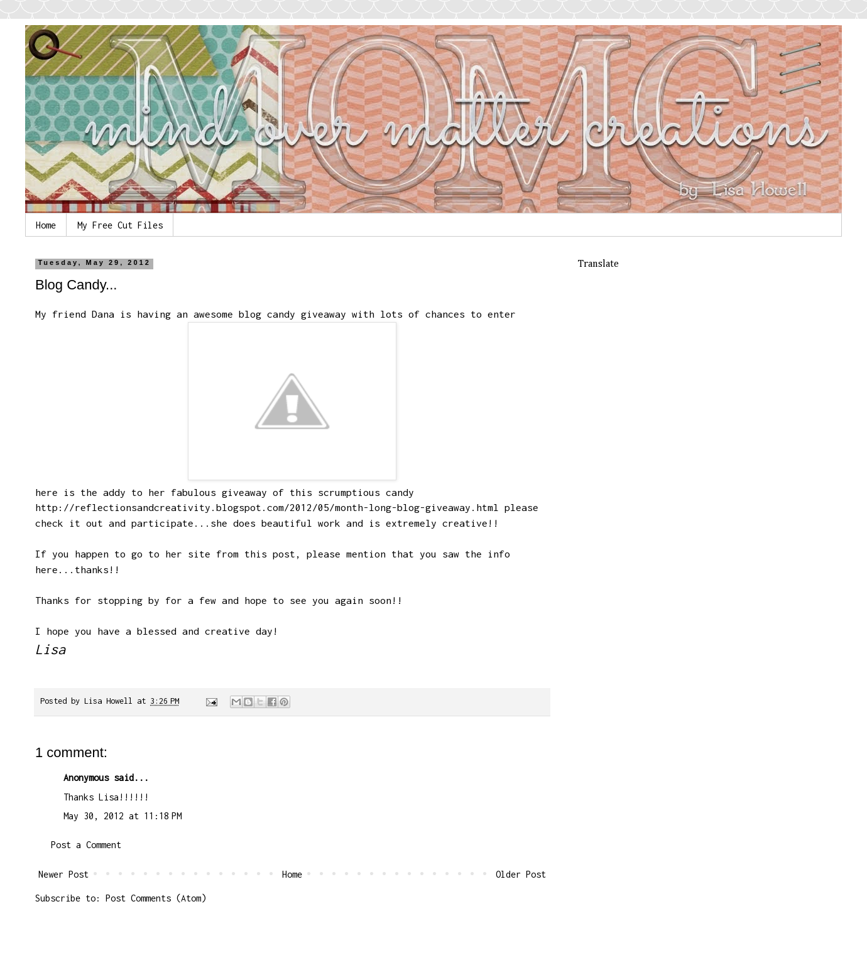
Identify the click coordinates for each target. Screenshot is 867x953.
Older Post (521, 874)
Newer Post (63, 874)
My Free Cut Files (120, 225)
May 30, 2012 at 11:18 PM (122, 815)
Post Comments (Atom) (156, 898)
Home (46, 225)
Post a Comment (86, 844)
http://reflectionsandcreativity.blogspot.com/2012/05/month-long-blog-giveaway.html (267, 507)
